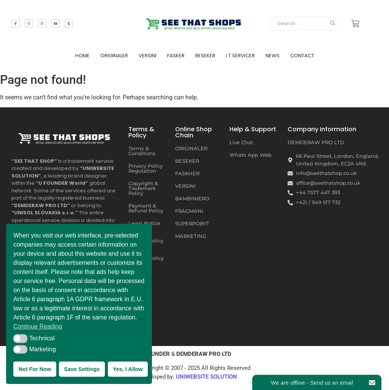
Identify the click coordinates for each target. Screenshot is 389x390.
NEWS (273, 55)
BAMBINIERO (192, 198)
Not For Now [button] (35, 369)
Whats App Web (250, 155)
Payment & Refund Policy (145, 208)
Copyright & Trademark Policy (143, 188)
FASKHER (187, 173)
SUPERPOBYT (192, 223)
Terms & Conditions (142, 150)
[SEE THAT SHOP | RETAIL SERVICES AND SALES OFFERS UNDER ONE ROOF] (65, 136)
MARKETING (190, 236)
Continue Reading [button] (37, 326)
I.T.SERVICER (240, 55)
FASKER (176, 55)
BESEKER (205, 55)
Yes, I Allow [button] (128, 369)
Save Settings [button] (82, 369)
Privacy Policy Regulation (145, 168)
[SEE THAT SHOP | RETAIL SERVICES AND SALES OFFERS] (195, 22)
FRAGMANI (189, 211)
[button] (20, 338)
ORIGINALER (114, 55)
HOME (82, 55)
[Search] (296, 23)
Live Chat (241, 142)
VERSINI (148, 55)
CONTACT (302, 55)
